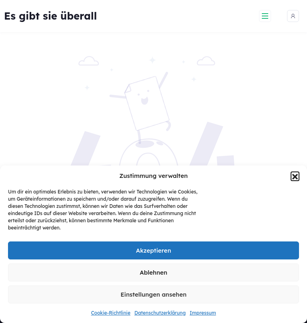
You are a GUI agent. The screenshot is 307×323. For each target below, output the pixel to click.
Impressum (203, 313)
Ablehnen (153, 272)
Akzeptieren (153, 250)
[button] (295, 176)
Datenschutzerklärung (159, 313)
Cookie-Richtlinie (111, 313)
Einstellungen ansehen (153, 294)
